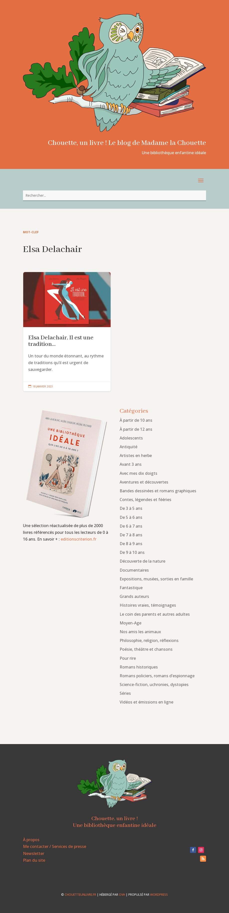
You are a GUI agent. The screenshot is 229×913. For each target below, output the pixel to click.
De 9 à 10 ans (132, 552)
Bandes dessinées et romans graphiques (158, 491)
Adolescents (131, 438)
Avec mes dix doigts (138, 473)
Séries (125, 693)
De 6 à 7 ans (131, 526)
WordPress (159, 894)
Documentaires (134, 570)
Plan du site (34, 860)
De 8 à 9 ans (131, 543)
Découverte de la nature (142, 561)
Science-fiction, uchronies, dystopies (154, 684)
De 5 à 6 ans (131, 517)
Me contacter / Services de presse (54, 846)
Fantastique (131, 587)
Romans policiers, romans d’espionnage (157, 675)
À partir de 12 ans (136, 429)
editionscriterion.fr (78, 539)
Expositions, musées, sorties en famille (156, 579)
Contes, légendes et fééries (145, 499)
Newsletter (33, 853)
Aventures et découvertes (144, 482)
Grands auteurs (134, 596)
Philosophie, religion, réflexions (149, 640)
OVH (122, 894)
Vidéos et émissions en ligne (146, 702)
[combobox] (114, 195)
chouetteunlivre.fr (80, 894)
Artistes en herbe (136, 455)
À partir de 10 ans (136, 420)
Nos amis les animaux (140, 631)
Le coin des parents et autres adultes (155, 614)
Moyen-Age (130, 623)
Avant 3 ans (131, 464)
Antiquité (128, 446)
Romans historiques (139, 667)
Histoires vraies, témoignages (148, 605)
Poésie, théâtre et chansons (146, 649)
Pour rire (128, 658)
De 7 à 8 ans (131, 535)
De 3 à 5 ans (131, 508)
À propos (31, 839)
